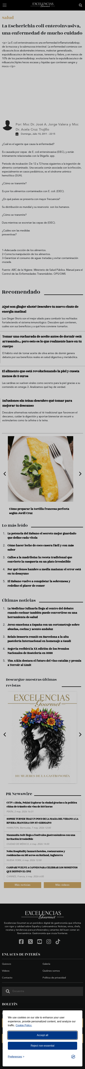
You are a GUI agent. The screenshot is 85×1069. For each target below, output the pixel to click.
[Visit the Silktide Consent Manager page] (73, 1057)
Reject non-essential (42, 1045)
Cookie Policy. (24, 1025)
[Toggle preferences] (16, 1056)
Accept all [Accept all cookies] (42, 1035)
